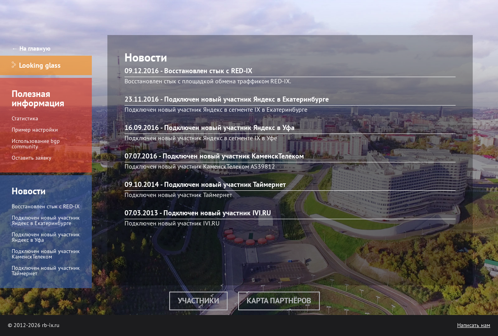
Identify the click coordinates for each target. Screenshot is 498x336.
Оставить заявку (31, 158)
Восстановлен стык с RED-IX (46, 206)
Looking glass (36, 66)
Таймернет (217, 195)
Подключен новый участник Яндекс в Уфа (46, 237)
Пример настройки (35, 130)
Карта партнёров (279, 301)
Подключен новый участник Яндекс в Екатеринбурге (46, 221)
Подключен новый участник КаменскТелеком (46, 254)
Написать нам (473, 325)
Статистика (25, 118)
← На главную (31, 49)
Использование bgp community (36, 144)
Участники (198, 301)
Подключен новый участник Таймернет (46, 271)
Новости (29, 191)
